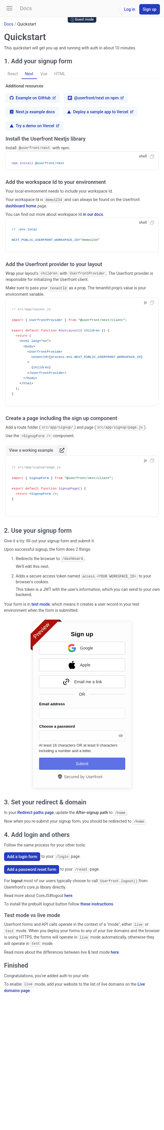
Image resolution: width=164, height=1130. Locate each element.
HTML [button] (59, 73)
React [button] (13, 73)
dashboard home (21, 205)
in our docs (93, 213)
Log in (129, 9)
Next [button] (29, 73)
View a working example (38, 449)
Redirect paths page (35, 810)
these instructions (96, 901)
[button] (9, 8)
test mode (40, 602)
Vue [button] (43, 73)
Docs (8, 24)
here (68, 892)
